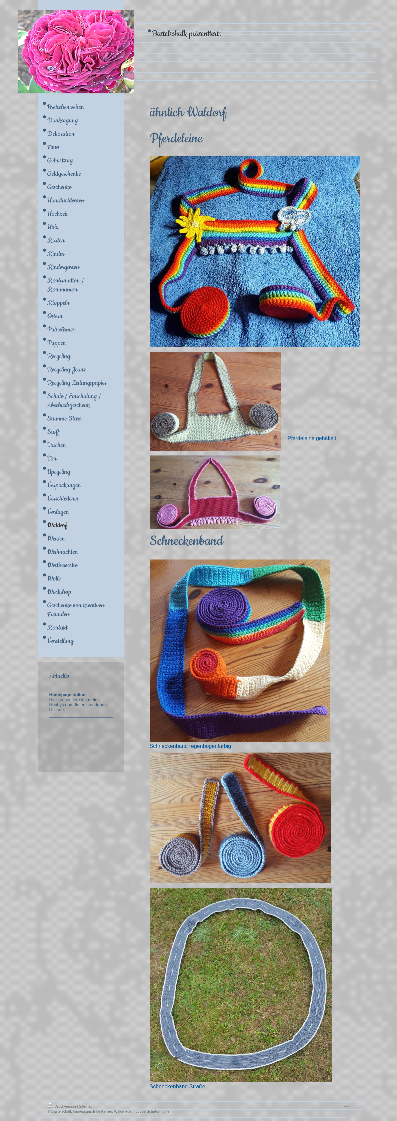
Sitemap (85, 1106)
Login (348, 1105)
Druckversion (62, 1106)
